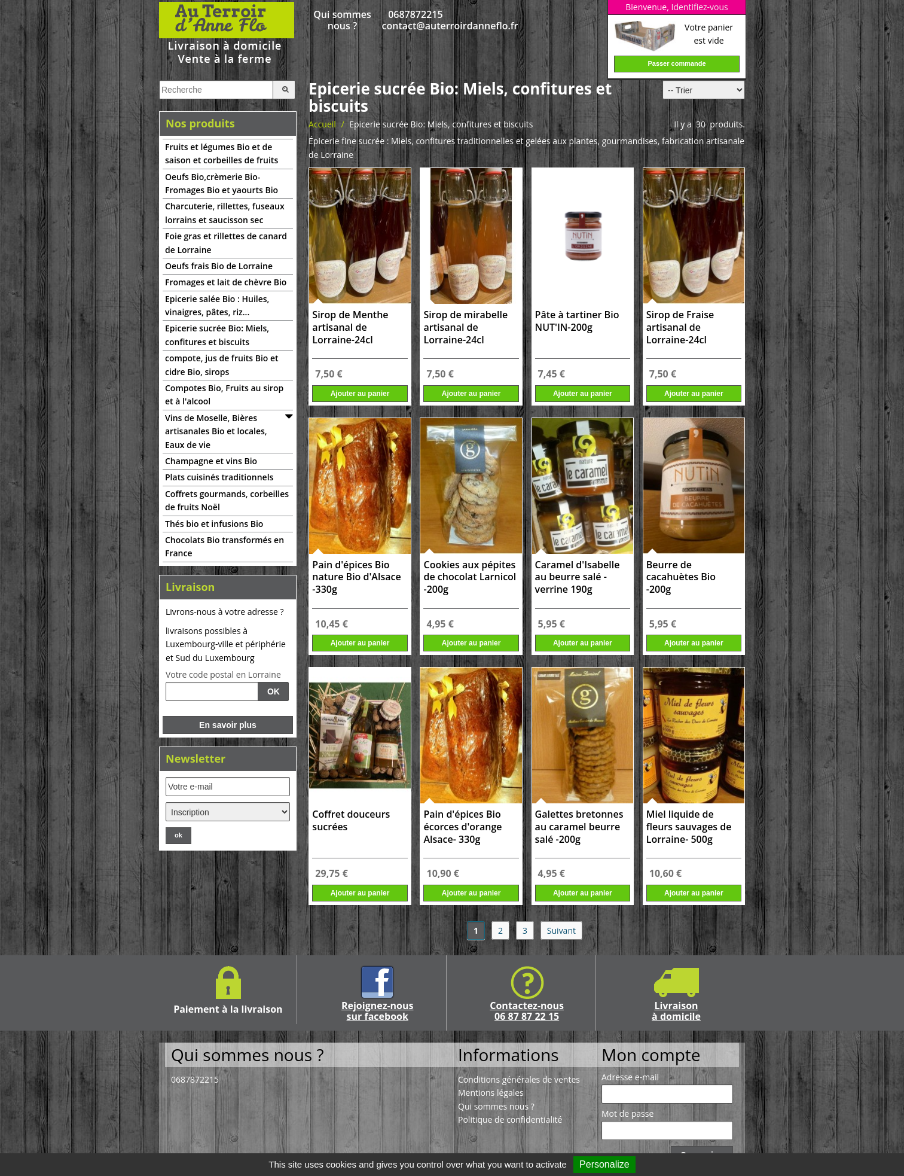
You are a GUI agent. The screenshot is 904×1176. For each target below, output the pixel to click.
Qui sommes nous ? (342, 20)
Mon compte (650, 1054)
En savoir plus (227, 725)
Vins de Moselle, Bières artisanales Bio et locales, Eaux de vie (216, 431)
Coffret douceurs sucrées (351, 820)
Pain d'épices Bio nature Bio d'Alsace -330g (356, 577)
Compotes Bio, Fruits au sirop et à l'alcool (224, 394)
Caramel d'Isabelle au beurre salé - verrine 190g (577, 577)
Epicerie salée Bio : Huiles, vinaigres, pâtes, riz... (217, 305)
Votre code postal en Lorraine (223, 675)
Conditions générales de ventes (519, 1079)
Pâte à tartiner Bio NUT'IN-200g (577, 321)
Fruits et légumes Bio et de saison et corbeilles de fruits (221, 153)
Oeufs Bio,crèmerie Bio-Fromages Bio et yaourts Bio (221, 183)
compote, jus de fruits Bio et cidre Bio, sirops (222, 364)
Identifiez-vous (699, 7)
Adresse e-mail (630, 1077)
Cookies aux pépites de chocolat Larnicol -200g (469, 577)
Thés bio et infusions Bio (214, 523)
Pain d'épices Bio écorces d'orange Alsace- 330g (462, 827)
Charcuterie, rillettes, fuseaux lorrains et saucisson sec (225, 212)
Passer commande (677, 63)
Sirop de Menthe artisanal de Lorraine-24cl (350, 327)
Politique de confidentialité (510, 1119)
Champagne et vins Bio (211, 461)
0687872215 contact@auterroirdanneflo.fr (416, 20)
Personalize (604, 1164)
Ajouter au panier (360, 393)
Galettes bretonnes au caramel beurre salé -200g (579, 827)
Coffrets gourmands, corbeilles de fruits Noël (227, 500)
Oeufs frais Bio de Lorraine (219, 266)
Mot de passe (627, 1114)
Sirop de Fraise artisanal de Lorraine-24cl (680, 327)
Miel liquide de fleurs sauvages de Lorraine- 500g (689, 827)
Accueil (322, 124)
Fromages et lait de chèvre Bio (225, 282)
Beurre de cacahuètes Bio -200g (681, 577)
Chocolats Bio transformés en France (224, 546)
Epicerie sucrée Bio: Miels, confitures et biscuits (217, 334)
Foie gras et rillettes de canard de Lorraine (226, 242)
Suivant (561, 930)
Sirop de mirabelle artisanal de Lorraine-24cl (465, 327)
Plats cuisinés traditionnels (219, 477)
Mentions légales (491, 1092)
